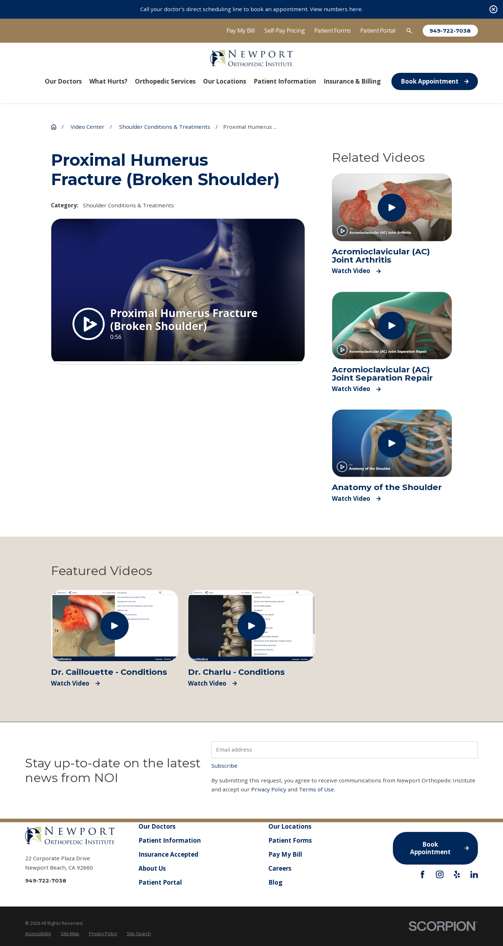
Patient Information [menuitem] (285, 81)
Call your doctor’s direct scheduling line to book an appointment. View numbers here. (251, 9)
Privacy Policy (268, 789)
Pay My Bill (240, 30)
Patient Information (169, 840)
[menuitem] (38, 933)
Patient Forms (332, 30)
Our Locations (289, 826)
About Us (152, 868)
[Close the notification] (493, 9)
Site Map (70, 934)
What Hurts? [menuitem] (108, 81)
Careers (279, 868)
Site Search (139, 934)
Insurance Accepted (168, 854)
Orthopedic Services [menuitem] (165, 81)
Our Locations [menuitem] (224, 81)
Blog (275, 882)
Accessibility (38, 934)
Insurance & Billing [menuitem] (352, 81)
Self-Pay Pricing (284, 30)
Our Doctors (156, 826)
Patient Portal (377, 30)
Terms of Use (316, 789)
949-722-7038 (450, 30)
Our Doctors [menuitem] (63, 81)
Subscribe (224, 765)
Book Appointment (435, 81)
